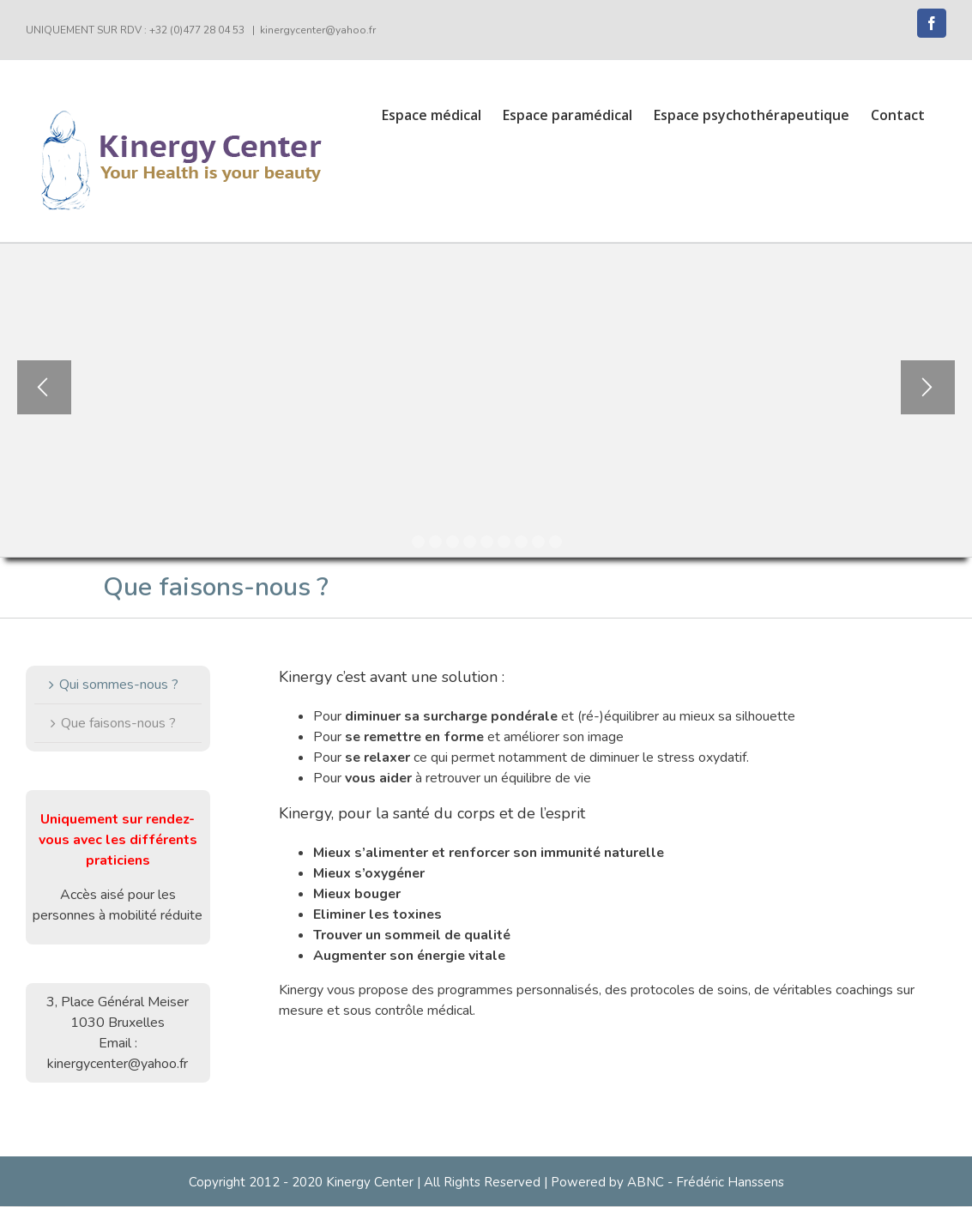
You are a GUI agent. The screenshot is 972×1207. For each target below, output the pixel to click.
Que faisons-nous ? (118, 723)
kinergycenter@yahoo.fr (318, 30)
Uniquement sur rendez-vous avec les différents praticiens (118, 840)
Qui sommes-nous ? (118, 684)
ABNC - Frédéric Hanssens (705, 1182)
